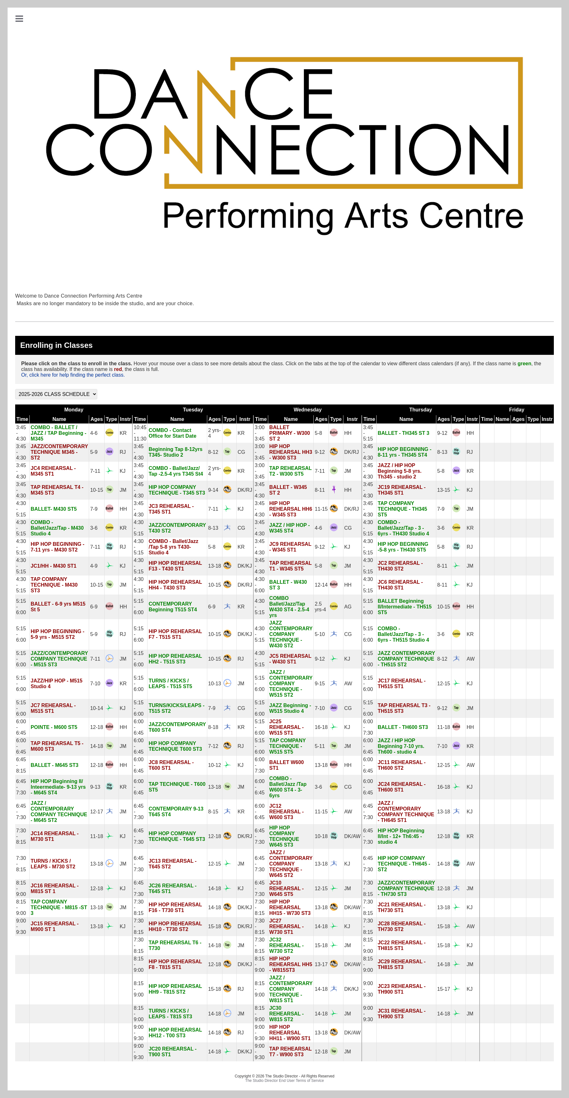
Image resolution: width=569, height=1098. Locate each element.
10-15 (96, 490)
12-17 (96, 811)
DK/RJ (351, 452)
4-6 (93, 433)
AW (471, 659)
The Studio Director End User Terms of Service (284, 1080)
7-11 (95, 471)
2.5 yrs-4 (320, 606)
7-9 (93, 509)
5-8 (318, 433)
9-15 (320, 683)
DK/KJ (245, 566)
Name (59, 419)
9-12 (442, 433)
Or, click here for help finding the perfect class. (73, 375)
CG (241, 452)
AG (348, 606)
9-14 (213, 490)
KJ (123, 471)
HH (348, 433)
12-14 (321, 585)
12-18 (96, 727)
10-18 (321, 836)
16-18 (321, 727)
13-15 (443, 490)
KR (123, 433)
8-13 (442, 452)
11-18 (443, 727)
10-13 (214, 683)
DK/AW (352, 836)
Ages (96, 419)
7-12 (213, 746)
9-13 (95, 787)
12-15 (443, 683)
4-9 (93, 566)
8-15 (213, 811)
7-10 (95, 683)
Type (111, 419)
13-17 (321, 964)
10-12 (214, 765)
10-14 (96, 708)
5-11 (320, 746)
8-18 (213, 727)
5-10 (320, 634)
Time (22, 419)
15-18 (214, 926)
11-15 (321, 509)
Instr (125, 419)
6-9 (93, 606)
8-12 (213, 452)
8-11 (320, 490)
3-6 (93, 528)
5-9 (93, 452)
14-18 (96, 746)
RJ (123, 452)
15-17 (443, 989)
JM (347, 471)
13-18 (214, 566)
